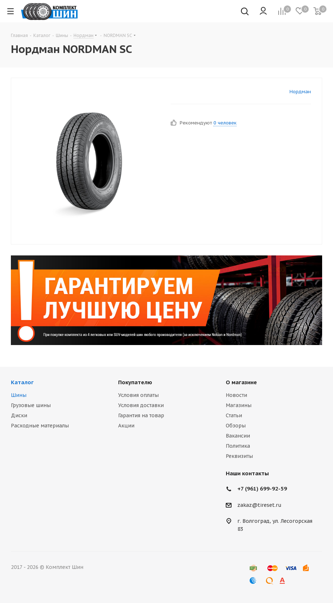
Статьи (234, 415)
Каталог (22, 382)
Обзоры (236, 425)
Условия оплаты (138, 395)
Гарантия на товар (141, 415)
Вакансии (238, 435)
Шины (18, 395)
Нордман (300, 92)
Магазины (238, 405)
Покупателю (135, 382)
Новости (236, 395)
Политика (238, 446)
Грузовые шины (31, 405)
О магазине (241, 382)
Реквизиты (239, 456)
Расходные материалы (40, 425)
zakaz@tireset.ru (259, 505)
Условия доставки (141, 405)
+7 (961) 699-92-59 (262, 488)
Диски (19, 415)
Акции (126, 425)
